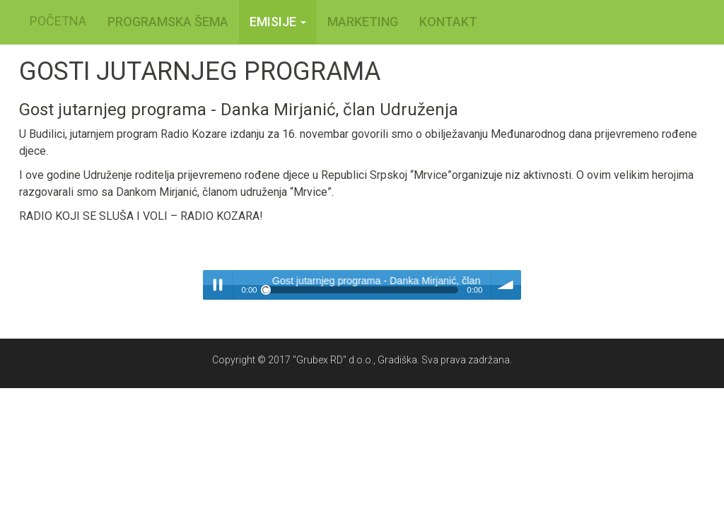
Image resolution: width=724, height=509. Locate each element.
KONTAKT (448, 21)
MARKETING (362, 21)
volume (506, 285)
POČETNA (58, 20)
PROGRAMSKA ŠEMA (167, 21)
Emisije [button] (278, 21)
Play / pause (218, 285)
